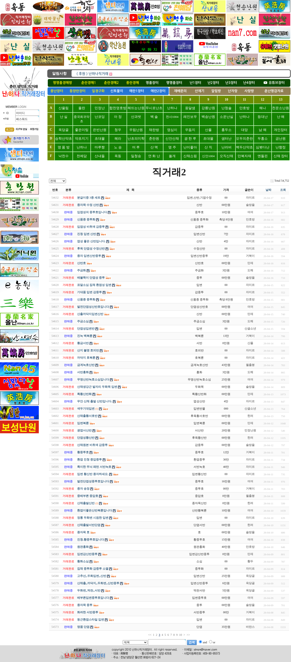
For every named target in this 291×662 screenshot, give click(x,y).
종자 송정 (83, 488)
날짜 (268, 190)
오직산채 (226, 156)
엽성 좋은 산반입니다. (91, 241)
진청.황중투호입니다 (90, 539)
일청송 (136, 156)
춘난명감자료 (273, 91)
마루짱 (100, 147)
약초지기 (82, 138)
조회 (283, 190)
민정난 (100, 108)
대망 (244, 130)
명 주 (172, 147)
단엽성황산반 (86, 437)
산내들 (100, 156)
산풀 (208, 130)
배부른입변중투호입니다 (93, 597)
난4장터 (249, 82)
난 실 (64, 117)
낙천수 (63, 156)
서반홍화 (83, 372)
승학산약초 (63, 138)
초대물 (100, 138)
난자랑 (232, 91)
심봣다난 (262, 147)
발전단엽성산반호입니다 (93, 306)
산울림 (63, 108)
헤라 (117, 138)
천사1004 (172, 117)
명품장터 (152, 82)
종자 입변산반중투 (89, 256)
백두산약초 (244, 147)
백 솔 (154, 117)
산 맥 (154, 147)
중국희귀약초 (81, 119)
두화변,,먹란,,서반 (88, 590)
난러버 (226, 147)
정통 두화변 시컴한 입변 (92, 517)
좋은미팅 (82, 130)
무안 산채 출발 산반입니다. (94, 401)
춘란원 (154, 138)
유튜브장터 (274, 82)
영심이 (172, 130)
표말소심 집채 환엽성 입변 (94, 285)
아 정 (118, 117)
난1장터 (195, 82)
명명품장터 (174, 82)
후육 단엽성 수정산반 (91, 248)
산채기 (199, 91)
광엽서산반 (84, 430)
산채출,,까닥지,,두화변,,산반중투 (98, 583)
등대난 (263, 117)
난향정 (280, 147)
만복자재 (244, 156)
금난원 (280, 138)
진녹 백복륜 (84, 336)
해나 (262, 108)
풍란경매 (132, 82)
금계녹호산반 (86, 365)
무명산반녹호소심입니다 (93, 379)
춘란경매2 (111, 82)
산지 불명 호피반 (88, 350)
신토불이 (116, 91)
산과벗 (136, 117)
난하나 (172, 108)
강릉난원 (208, 108)
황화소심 (83, 561)
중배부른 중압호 (87, 496)
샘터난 (226, 138)
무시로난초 (154, 108)
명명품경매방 (62, 82)
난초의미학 (136, 138)
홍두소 (226, 130)
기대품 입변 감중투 (89, 292)
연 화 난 (154, 156)
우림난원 (136, 130)
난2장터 (213, 82)
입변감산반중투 (87, 554)
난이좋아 (190, 147)
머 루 (136, 147)
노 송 (118, 147)
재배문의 (180, 91)
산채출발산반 (86, 503)
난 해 (281, 117)
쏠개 (172, 156)
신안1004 (208, 156)
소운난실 (226, 117)
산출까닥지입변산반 (90, 314)
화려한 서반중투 (87, 612)
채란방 (154, 130)
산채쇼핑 (190, 156)
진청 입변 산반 (86, 234)
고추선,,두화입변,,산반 (91, 576)
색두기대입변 (86, 408)
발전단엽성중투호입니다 (93, 481)
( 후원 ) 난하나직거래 (92, 73)
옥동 (117, 156)
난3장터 (231, 82)
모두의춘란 (244, 138)
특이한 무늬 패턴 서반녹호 (94, 466)
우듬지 (190, 130)
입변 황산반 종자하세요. (92, 474)
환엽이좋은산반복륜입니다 (94, 510)
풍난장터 (56, 91)
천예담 (82, 156)
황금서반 (83, 343)
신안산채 (172, 138)
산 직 (208, 147)
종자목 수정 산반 (88, 205)
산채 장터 (281, 156)
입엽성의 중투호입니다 (92, 212)
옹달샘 (190, 108)
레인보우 (190, 117)
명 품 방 (64, 147)
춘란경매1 (88, 82)
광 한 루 (190, 138)
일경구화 (98, 91)
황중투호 (83, 452)
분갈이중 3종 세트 (88, 197)
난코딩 (100, 117)
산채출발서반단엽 (88, 525)
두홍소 (263, 138)
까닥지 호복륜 (86, 357)
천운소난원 (280, 108)
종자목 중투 (84, 605)
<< (150, 635)
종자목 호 (83, 532)
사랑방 (249, 91)
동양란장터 (78, 91)
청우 (117, 130)
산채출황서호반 (87, 416)
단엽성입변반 (86, 328)
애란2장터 (158, 91)
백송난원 (208, 117)
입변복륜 (83, 423)
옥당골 (63, 130)
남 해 (263, 130)
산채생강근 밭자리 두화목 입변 (97, 386)
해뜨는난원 (136, 108)
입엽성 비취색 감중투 (91, 226)
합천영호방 (117, 108)
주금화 (81, 270)
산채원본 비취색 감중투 (92, 445)
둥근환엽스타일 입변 (90, 619)
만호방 (244, 108)
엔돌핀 (263, 156)
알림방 (216, 91)
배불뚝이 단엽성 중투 (91, 277)
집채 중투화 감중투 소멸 (92, 568)
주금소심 (83, 321)
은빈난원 (99, 130)
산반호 (81, 263)
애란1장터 (136, 91)
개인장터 (280, 130)
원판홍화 (83, 547)
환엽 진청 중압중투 (89, 459)
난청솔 (226, 108)
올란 (81, 108)
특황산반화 (84, 394)
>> (188, 635)
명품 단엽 (83, 627)
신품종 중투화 (86, 219)
